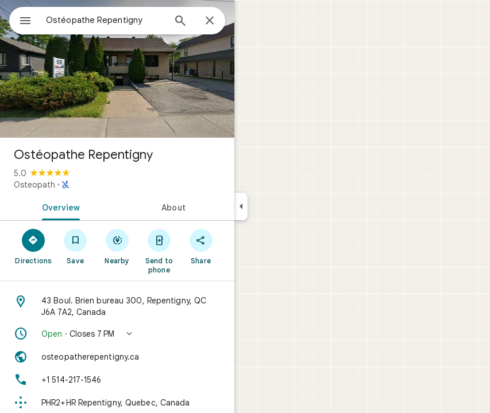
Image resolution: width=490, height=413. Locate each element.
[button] (117, 333)
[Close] (209, 21)
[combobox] (105, 20)
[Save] (76, 246)
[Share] (201, 246)
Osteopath (34, 185)
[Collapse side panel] (241, 206)
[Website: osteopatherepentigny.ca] (117, 356)
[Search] (180, 22)
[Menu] (25, 22)
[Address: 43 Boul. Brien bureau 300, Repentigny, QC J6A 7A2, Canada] (117, 306)
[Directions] (34, 246)
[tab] (58, 206)
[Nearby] (117, 246)
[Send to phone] (159, 251)
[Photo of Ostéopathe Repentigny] (117, 69)
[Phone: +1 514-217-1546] (117, 379)
